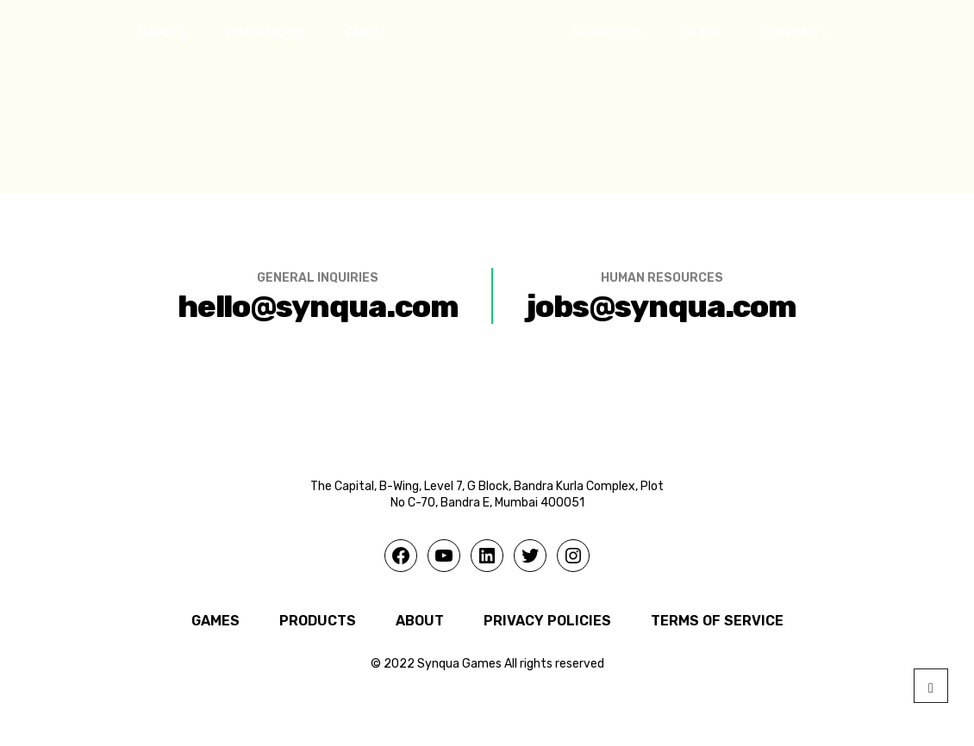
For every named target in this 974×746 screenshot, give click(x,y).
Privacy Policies (547, 620)
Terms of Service (717, 620)
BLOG (701, 32)
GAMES (161, 32)
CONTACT (794, 32)
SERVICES (607, 32)
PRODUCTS (265, 32)
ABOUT (369, 32)
